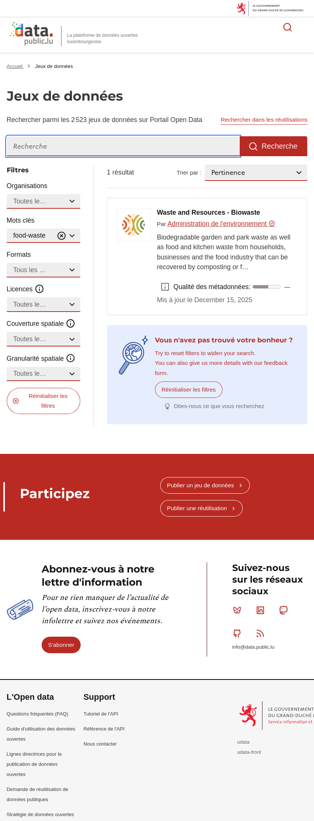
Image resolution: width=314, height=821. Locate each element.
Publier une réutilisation (197, 508)
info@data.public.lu (253, 647)
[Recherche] (123, 146)
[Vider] (61, 236)
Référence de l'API (104, 728)
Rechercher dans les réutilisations (264, 119)
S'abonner (61, 644)
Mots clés (21, 220)
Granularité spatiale (41, 358)
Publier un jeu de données (200, 485)
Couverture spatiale (41, 323)
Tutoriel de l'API (100, 713)
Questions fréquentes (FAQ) (37, 713)
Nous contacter (100, 743)
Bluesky (238, 610)
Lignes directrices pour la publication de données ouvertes (34, 764)
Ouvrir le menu (304, 27)
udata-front (249, 752)
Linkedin (262, 610)
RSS (262, 633)
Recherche (279, 146)
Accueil (15, 66)
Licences (26, 289)
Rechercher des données (287, 27)
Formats (19, 254)
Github (238, 633)
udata (243, 742)
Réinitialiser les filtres (48, 401)
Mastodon (284, 610)
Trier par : (189, 172)
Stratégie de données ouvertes (40, 814)
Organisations (27, 186)
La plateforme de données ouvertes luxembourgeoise (102, 38)
